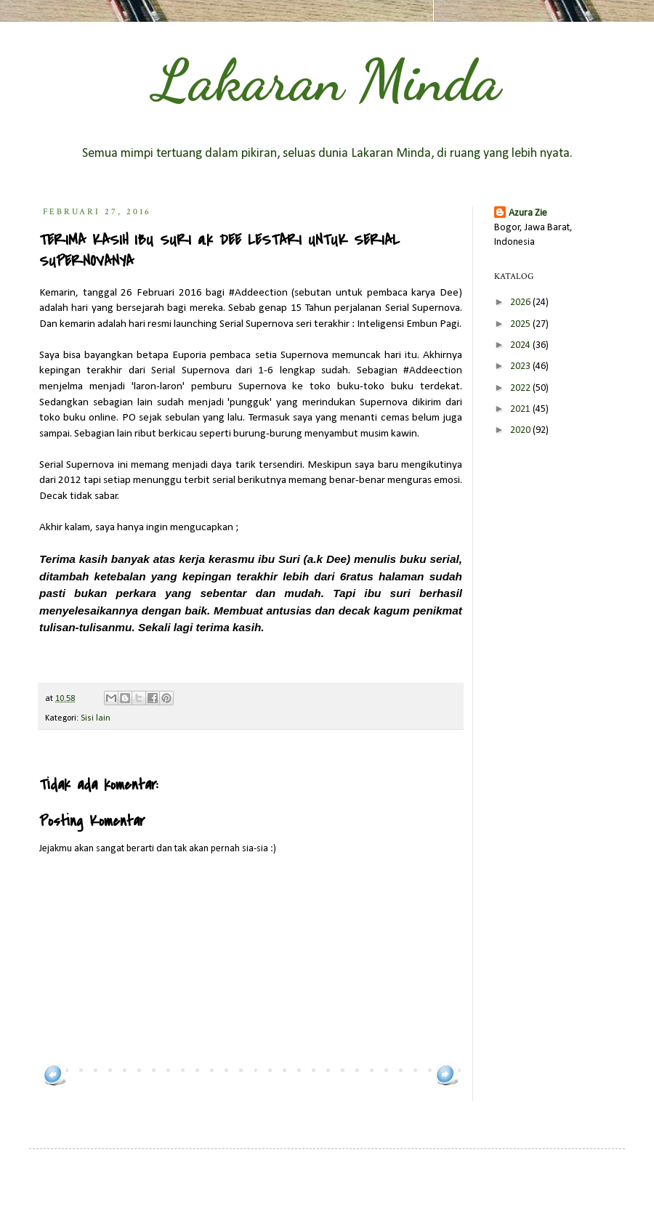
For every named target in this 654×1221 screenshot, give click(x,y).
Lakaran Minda (327, 80)
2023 (521, 366)
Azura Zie (528, 213)
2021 (521, 409)
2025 (521, 324)
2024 (521, 345)
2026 (521, 302)
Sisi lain (95, 718)
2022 (521, 388)
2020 (521, 430)
